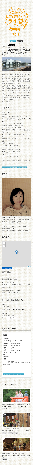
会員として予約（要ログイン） (13, 374)
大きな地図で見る (7, 268)
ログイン (13, 41)
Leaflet (29, 266)
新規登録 (19, 41)
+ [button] (4, 243)
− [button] (4, 246)
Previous (4, 64)
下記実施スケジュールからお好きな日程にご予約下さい (15, 167)
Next (29, 64)
